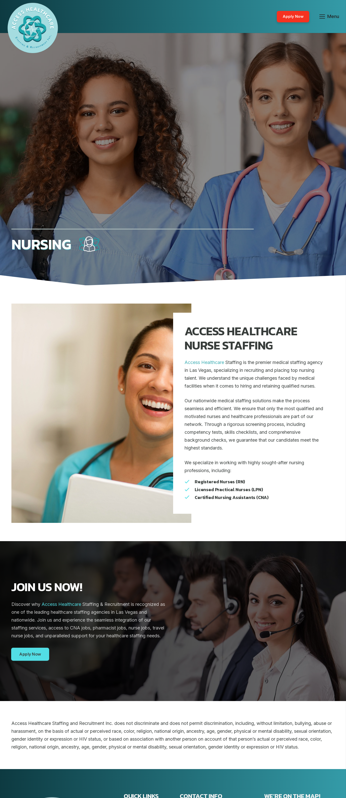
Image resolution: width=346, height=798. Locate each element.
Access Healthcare (204, 362)
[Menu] (329, 16)
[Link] (33, 28)
